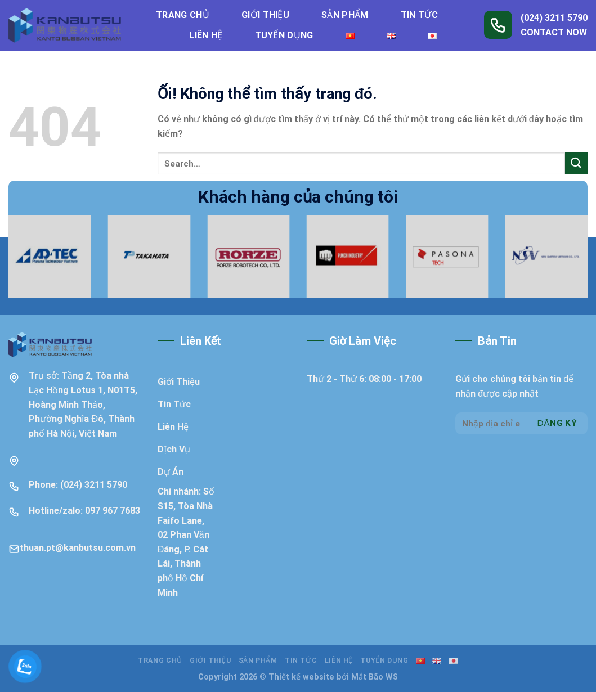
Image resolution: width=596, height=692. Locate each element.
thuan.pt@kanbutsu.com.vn (78, 547)
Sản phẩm (345, 15)
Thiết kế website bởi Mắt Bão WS (333, 677)
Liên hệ (205, 35)
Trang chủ (182, 15)
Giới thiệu (265, 15)
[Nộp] (576, 163)
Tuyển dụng (284, 35)
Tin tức (419, 15)
